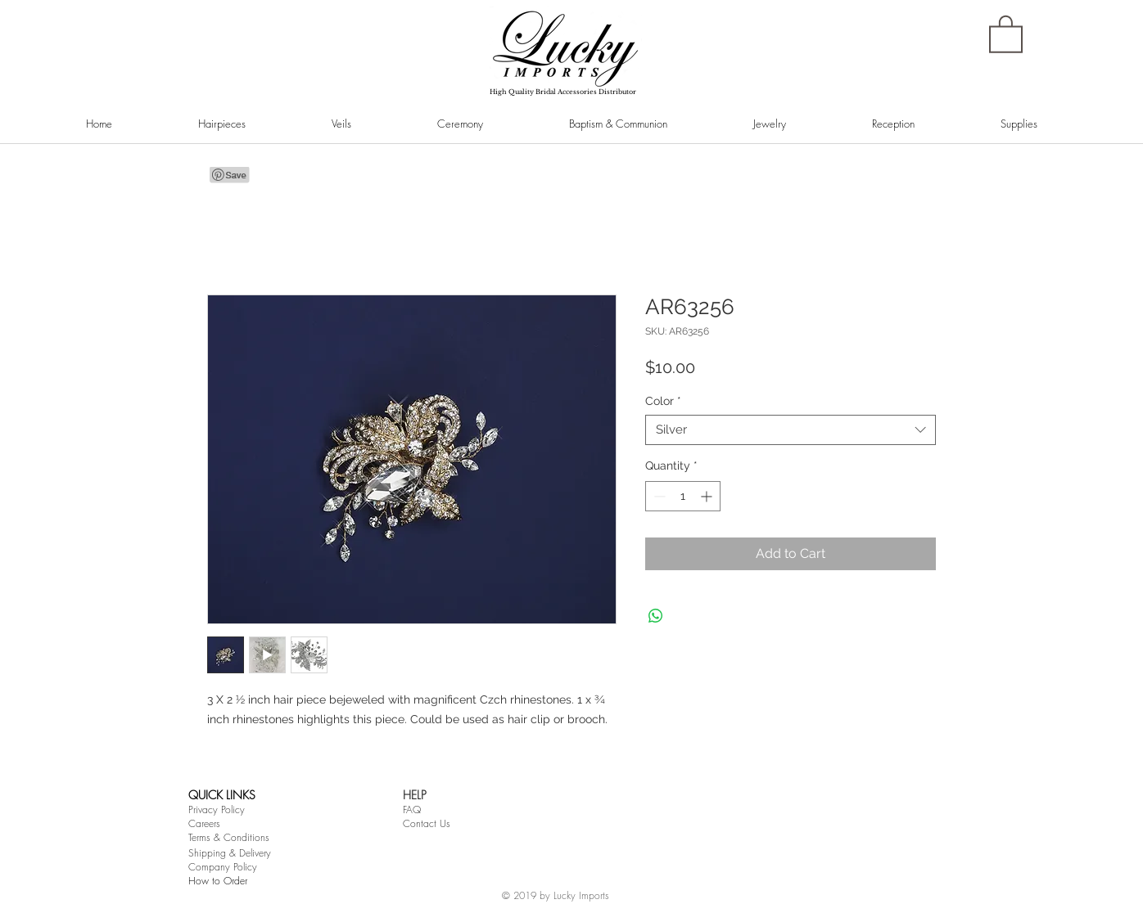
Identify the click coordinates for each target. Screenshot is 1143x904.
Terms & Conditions (228, 837)
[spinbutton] (683, 496)
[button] (1006, 33)
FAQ (412, 809)
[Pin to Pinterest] (230, 175)
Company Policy (222, 867)
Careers (204, 823)
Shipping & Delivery (229, 853)
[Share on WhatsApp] (656, 616)
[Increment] (708, 496)
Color (663, 400)
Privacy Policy (216, 809)
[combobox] (790, 430)
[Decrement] (658, 496)
